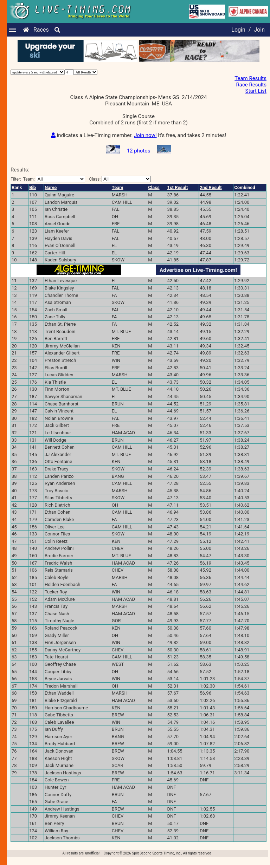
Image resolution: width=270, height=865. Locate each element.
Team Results (250, 78)
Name (51, 193)
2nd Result (210, 193)
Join (259, 29)
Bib (32, 193)
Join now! (145, 141)
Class (153, 193)
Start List (255, 91)
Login (238, 29)
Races (41, 29)
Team (117, 193)
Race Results (251, 85)
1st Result (177, 193)
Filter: (48, 185)
